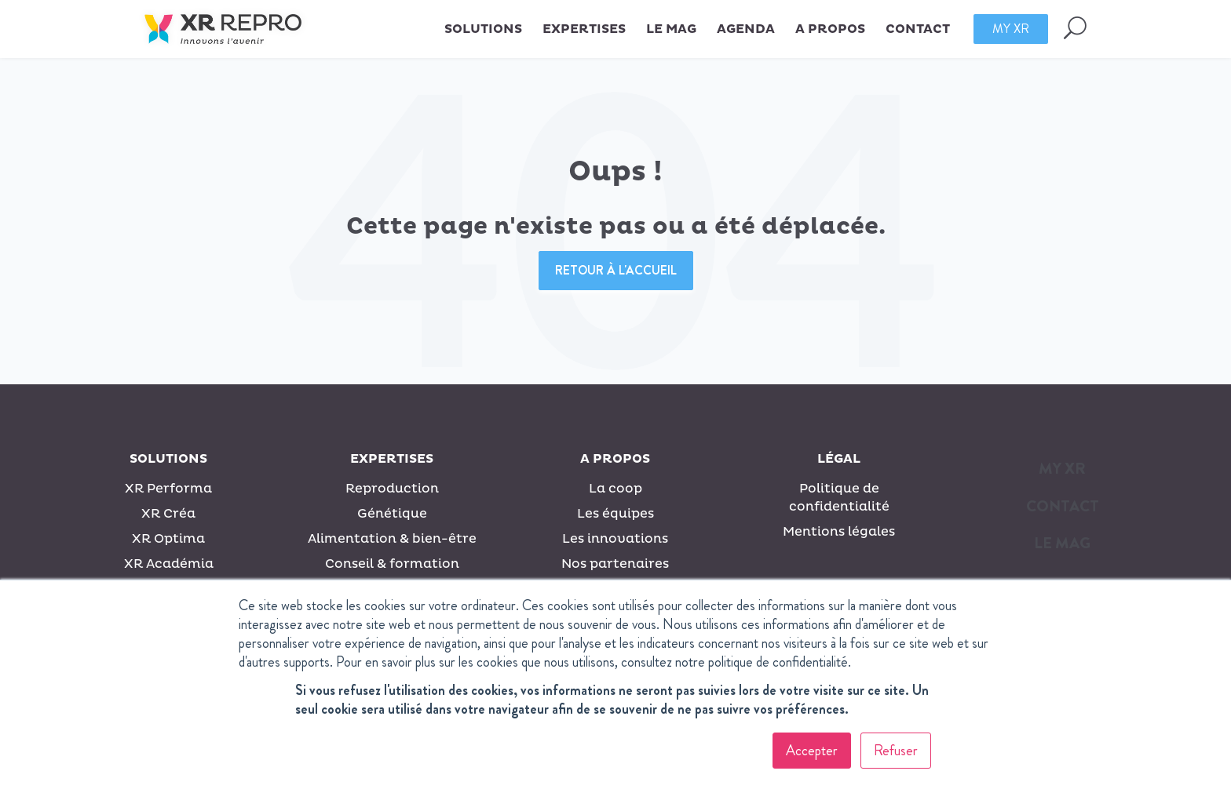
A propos (615, 459)
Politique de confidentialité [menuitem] (839, 497)
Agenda (746, 29)
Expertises (391, 459)
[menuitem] (1062, 473)
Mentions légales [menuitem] (839, 532)
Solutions (168, 459)
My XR (1010, 29)
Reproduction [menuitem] (392, 488)
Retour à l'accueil (616, 270)
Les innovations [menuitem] (615, 539)
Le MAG (671, 29)
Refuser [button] (896, 750)
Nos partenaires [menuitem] (615, 564)
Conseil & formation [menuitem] (392, 564)
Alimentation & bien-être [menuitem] (392, 539)
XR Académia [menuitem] (169, 564)
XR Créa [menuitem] (168, 514)
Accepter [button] (812, 750)
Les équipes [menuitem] (615, 514)
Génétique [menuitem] (392, 514)
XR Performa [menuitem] (168, 488)
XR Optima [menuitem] (168, 539)
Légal (838, 459)
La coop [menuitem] (615, 488)
